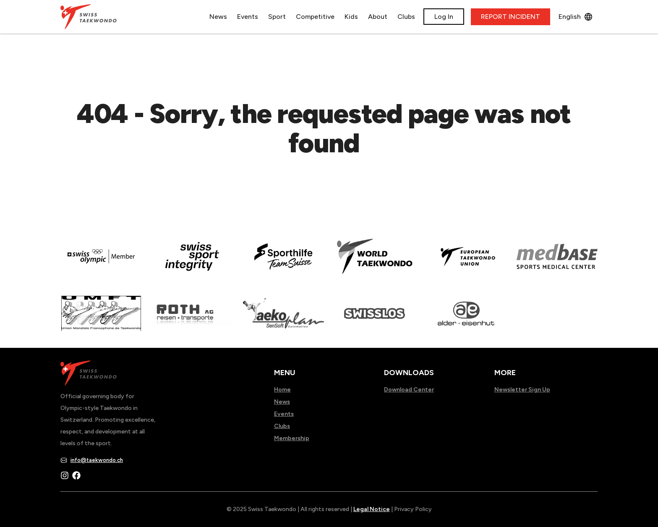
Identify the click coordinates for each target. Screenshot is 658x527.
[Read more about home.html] (374, 319)
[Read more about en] (191, 262)
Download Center (409, 389)
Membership (291, 438)
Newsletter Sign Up (522, 389)
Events (247, 17)
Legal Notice (371, 509)
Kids (351, 17)
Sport (277, 17)
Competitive (315, 17)
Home (282, 389)
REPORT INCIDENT (510, 17)
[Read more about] (100, 262)
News (218, 17)
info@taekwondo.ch (96, 460)
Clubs (406, 17)
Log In (443, 17)
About (377, 17)
